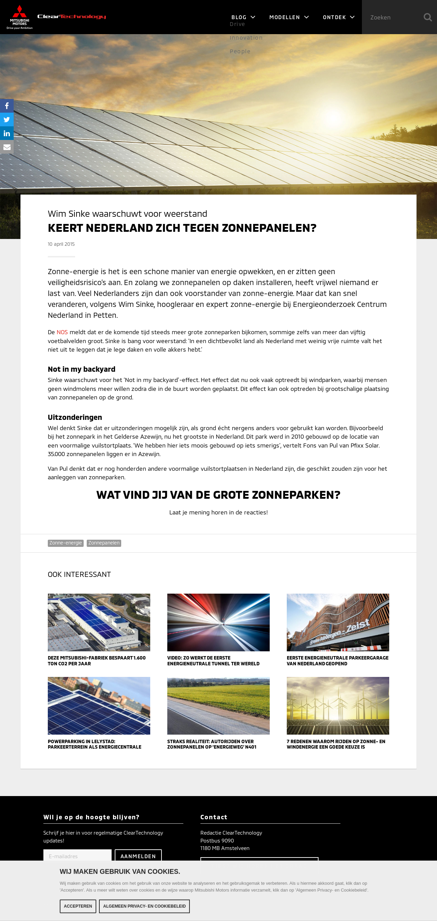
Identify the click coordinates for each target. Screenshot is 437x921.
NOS (62, 331)
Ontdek (339, 17)
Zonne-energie (66, 542)
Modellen (289, 17)
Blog (243, 17)
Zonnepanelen (103, 542)
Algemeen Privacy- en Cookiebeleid (144, 909)
